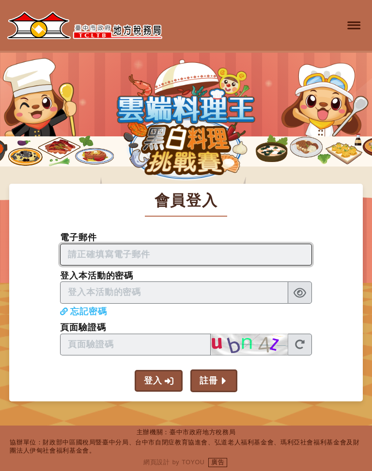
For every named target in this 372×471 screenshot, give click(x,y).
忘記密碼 (88, 311)
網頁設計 (156, 462)
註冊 (209, 380)
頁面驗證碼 (83, 327)
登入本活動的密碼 (96, 275)
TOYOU (193, 462)
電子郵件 (78, 237)
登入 (153, 380)
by (175, 462)
